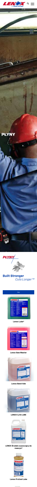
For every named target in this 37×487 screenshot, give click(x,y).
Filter (18, 292)
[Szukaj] (27, 4)
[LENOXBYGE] (15, 4)
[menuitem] (27, 4)
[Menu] (31, 4)
